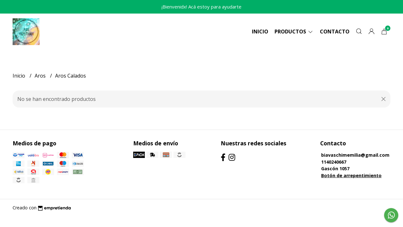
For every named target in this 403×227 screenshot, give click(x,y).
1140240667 (333, 162)
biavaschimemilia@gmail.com (355, 155)
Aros (41, 75)
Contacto (334, 31)
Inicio (260, 31)
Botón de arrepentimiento (351, 175)
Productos (294, 31)
